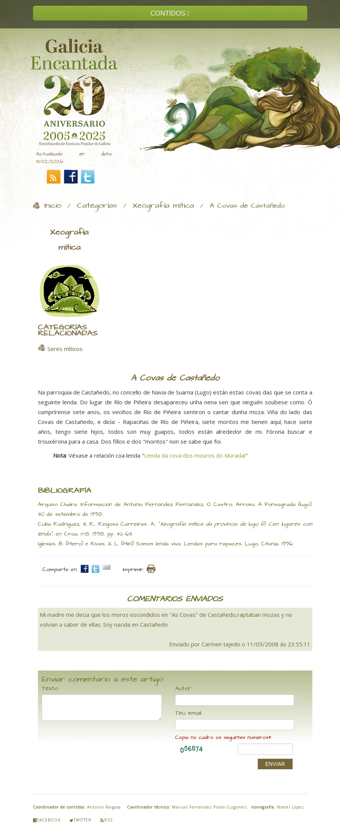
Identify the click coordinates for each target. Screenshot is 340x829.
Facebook (47, 820)
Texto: (50, 688)
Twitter (80, 820)
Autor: (184, 688)
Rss (106, 820)
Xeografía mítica (163, 205)
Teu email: (188, 713)
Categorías (97, 205)
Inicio (52, 205)
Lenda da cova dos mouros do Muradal (194, 455)
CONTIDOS (170, 13)
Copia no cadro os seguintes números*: (223, 737)
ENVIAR (275, 764)
